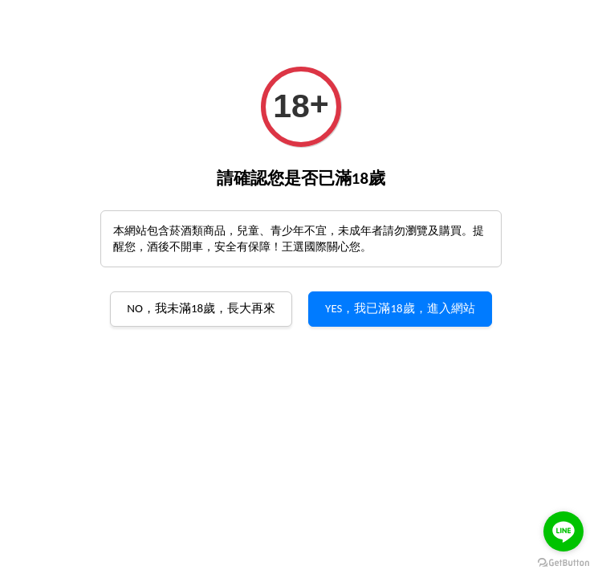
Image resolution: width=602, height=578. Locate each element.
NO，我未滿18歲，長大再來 (201, 308)
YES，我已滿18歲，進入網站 (400, 308)
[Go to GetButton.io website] (563, 562)
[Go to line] (563, 531)
